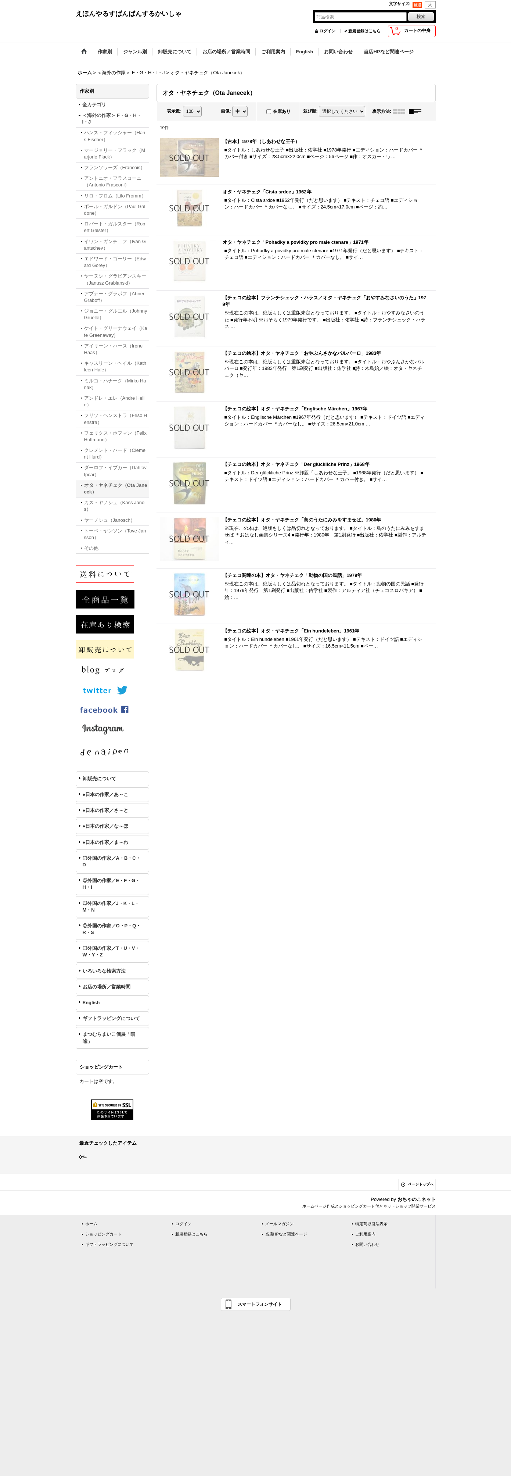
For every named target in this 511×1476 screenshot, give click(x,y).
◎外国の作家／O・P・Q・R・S (112, 929)
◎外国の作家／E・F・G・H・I (111, 884)
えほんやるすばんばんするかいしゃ (128, 13)
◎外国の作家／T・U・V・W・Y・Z (111, 951)
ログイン (327, 31)
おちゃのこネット (416, 1199)
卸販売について (99, 778)
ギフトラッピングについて (111, 1018)
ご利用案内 (365, 1234)
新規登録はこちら (364, 31)
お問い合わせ (367, 1244)
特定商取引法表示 (371, 1224)
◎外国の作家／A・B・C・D (112, 861)
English (91, 1002)
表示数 (174, 111)
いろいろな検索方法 (104, 971)
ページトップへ (420, 1184)
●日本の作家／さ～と (106, 810)
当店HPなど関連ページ (286, 1234)
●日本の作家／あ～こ (106, 794)
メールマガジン (279, 1224)
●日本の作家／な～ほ (106, 826)
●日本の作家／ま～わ (106, 842)
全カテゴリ (94, 104)
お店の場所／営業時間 (106, 987)
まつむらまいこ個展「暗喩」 (109, 1037)
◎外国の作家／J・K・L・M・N (111, 907)
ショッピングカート (103, 1234)
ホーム (91, 1224)
